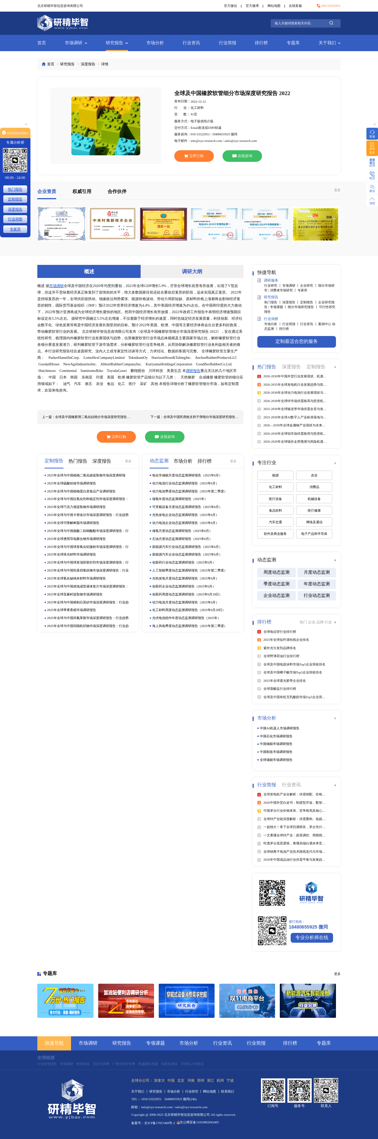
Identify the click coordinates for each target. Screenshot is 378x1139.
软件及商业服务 (275, 534)
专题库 (293, 43)
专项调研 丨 (291, 285)
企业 (312, 622)
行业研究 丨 (273, 285)
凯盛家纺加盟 (148, 1064)
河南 (191, 1080)
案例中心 (325, 324)
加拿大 (159, 1080)
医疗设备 (275, 499)
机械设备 (314, 499)
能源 (275, 475)
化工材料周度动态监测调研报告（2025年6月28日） (189, 610)
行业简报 (227, 43)
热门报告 (15, 189)
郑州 (200, 1080)
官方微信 (230, 6)
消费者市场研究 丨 (284, 290)
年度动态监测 (317, 584)
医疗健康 (314, 510)
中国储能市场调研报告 (276, 744)
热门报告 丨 (273, 302)
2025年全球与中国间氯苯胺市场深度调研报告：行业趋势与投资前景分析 (88, 618)
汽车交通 (275, 522)
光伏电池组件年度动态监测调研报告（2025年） (186, 618)
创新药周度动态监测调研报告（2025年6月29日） (187, 594)
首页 (41, 43)
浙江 (210, 1080)
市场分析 (155, 43)
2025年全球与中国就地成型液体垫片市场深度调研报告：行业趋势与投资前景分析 (88, 587)
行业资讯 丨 (309, 324)
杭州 (220, 1080)
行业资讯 (191, 43)
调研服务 (267, 280)
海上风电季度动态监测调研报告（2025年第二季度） (189, 626)
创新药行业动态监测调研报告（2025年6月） (184, 562)
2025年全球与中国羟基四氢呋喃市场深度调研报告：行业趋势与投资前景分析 (88, 571)
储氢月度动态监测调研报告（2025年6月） (182, 531)
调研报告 (193, 371)
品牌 (320, 622)
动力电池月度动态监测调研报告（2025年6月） (185, 602)
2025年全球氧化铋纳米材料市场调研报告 (76, 578)
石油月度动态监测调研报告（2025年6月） (182, 539)
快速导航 (54, 1043)
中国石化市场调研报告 (276, 736)
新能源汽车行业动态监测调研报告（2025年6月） (187, 547)
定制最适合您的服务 (296, 341)
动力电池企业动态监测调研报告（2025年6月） (185, 523)
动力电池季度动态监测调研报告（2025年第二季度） (189, 491)
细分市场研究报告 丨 (303, 307)
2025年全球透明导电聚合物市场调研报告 (76, 539)
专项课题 (155, 1043)
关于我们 (330, 43)
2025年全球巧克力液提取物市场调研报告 (76, 507)
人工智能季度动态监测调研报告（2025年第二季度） (189, 570)
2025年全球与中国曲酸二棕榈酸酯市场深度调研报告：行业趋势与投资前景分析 (88, 531)
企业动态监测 (276, 595)
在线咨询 (242, 156)
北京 (180, 1080)
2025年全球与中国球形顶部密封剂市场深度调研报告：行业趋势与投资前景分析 (88, 563)
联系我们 (227, 1091)
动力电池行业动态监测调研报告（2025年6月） (185, 483)
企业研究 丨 (309, 285)
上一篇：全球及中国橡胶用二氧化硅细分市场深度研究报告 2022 (86, 417)
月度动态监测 (317, 572)
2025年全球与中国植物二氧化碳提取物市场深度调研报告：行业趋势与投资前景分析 (86, 476)
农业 (314, 475)
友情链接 (46, 1058)
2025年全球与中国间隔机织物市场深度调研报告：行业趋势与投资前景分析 (88, 626)
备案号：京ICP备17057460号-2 (153, 1123)
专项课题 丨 (279, 307)
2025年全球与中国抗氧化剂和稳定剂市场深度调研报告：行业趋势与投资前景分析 (88, 499)
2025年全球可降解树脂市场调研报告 (73, 523)
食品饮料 (275, 510)
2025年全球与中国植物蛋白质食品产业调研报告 (81, 491)
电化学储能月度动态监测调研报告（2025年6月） (187, 475)
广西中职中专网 (123, 1064)
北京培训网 (101, 1064)
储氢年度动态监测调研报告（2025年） (180, 499)
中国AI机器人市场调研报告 (279, 728)
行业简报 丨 (291, 324)
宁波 (230, 1080)
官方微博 (252, 6)
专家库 (302, 290)
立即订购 (194, 156)
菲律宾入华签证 (192, 1064)
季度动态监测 (276, 584)
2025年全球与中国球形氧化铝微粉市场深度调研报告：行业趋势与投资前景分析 (88, 547)
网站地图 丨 (212, 1091)
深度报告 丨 (291, 302)
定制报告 (15, 199)
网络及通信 (314, 522)
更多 (337, 190)
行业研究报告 (47, 1064)
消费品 (314, 487)
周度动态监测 (276, 572)
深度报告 (88, 64)
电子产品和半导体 (314, 534)
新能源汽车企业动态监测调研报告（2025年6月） (187, 554)
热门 (304, 622)
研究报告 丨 (158, 1091)
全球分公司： (142, 1080)
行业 (328, 622)
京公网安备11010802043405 (198, 1122)
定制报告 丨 (309, 302)
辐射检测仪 (169, 1064)
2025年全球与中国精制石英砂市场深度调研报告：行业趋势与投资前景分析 (88, 603)
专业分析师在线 (311, 937)
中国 (171, 1080)
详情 (104, 64)
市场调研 (76, 43)
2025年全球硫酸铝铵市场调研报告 (71, 483)
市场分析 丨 (273, 324)
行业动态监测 (317, 595)
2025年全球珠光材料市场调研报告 (71, 554)
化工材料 (275, 487)
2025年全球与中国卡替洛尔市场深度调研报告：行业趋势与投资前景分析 (88, 515)
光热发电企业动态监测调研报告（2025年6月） (185, 515)
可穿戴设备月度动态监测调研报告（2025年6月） (187, 507)
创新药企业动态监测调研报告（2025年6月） (184, 586)
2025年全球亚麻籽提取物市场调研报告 (75, 594)
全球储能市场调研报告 (276, 760)
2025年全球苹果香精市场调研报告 (71, 610)
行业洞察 (267, 319)
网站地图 (274, 6)
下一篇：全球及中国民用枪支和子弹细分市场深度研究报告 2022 (194, 417)
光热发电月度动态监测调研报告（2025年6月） (185, 578)
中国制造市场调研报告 (276, 752)
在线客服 (295, 6)
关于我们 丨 (140, 1091)
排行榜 (261, 43)
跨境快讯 (83, 1064)
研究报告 (117, 43)
